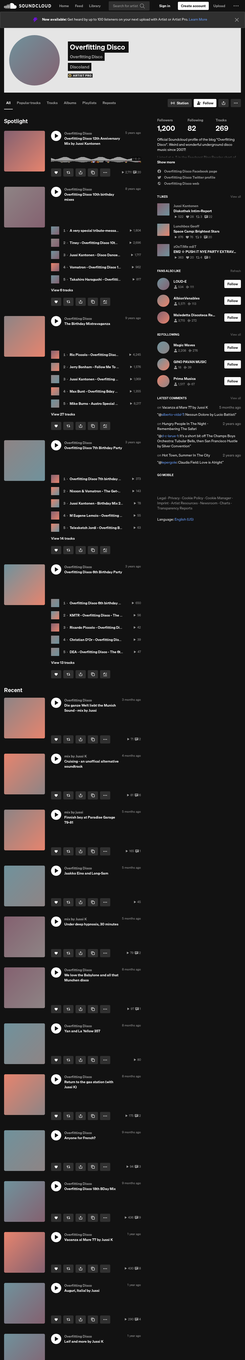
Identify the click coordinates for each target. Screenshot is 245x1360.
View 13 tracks (63, 662)
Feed (79, 6)
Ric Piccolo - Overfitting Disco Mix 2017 (101, 354)
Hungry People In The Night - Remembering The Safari (182, 426)
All (8, 103)
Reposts (109, 103)
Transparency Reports (174, 508)
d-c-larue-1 (170, 436)
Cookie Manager (218, 498)
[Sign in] (164, 6)
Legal (161, 498)
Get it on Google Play (207, 486)
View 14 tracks (63, 538)
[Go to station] (180, 103)
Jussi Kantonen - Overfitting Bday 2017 (101, 379)
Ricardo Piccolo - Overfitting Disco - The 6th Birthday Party (117, 627)
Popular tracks (29, 103)
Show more (166, 162)
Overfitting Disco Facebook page (187, 171)
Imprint (163, 503)
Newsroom (208, 503)
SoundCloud (27, 6)
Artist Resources (184, 503)
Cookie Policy (192, 498)
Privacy (174, 498)
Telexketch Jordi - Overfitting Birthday (100, 528)
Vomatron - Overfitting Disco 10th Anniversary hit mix (113, 267)
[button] (236, 6)
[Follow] (205, 103)
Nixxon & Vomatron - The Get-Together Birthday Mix (112, 491)
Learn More (198, 19)
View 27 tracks (63, 414)
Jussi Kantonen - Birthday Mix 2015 (98, 503)
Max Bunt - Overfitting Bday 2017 (96, 391)
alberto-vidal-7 (173, 414)
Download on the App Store (172, 486)
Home (64, 6)
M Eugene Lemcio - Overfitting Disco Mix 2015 (107, 515)
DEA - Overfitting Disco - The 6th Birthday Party (108, 652)
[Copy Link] (93, 172)
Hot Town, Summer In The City (186, 455)
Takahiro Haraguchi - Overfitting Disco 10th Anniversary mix (118, 279)
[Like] (56, 172)
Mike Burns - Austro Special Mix (95, 403)
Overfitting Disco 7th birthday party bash (103, 479)
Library (95, 6)
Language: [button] (175, 519)
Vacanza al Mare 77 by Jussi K (185, 407)
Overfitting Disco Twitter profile (186, 177)
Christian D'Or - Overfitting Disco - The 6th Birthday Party (116, 639)
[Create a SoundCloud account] (193, 6)
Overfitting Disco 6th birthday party (98, 603)
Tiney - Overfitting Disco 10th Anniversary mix (107, 243)
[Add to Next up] (105, 302)
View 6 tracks (62, 290)
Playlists (89, 103)
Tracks (52, 103)
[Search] (129, 5)
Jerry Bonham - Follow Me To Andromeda (103, 367)
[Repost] (68, 172)
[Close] (237, 20)
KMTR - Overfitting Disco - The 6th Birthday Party (109, 615)
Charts (225, 503)
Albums (70, 103)
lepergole (169, 462)
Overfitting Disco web (178, 183)
